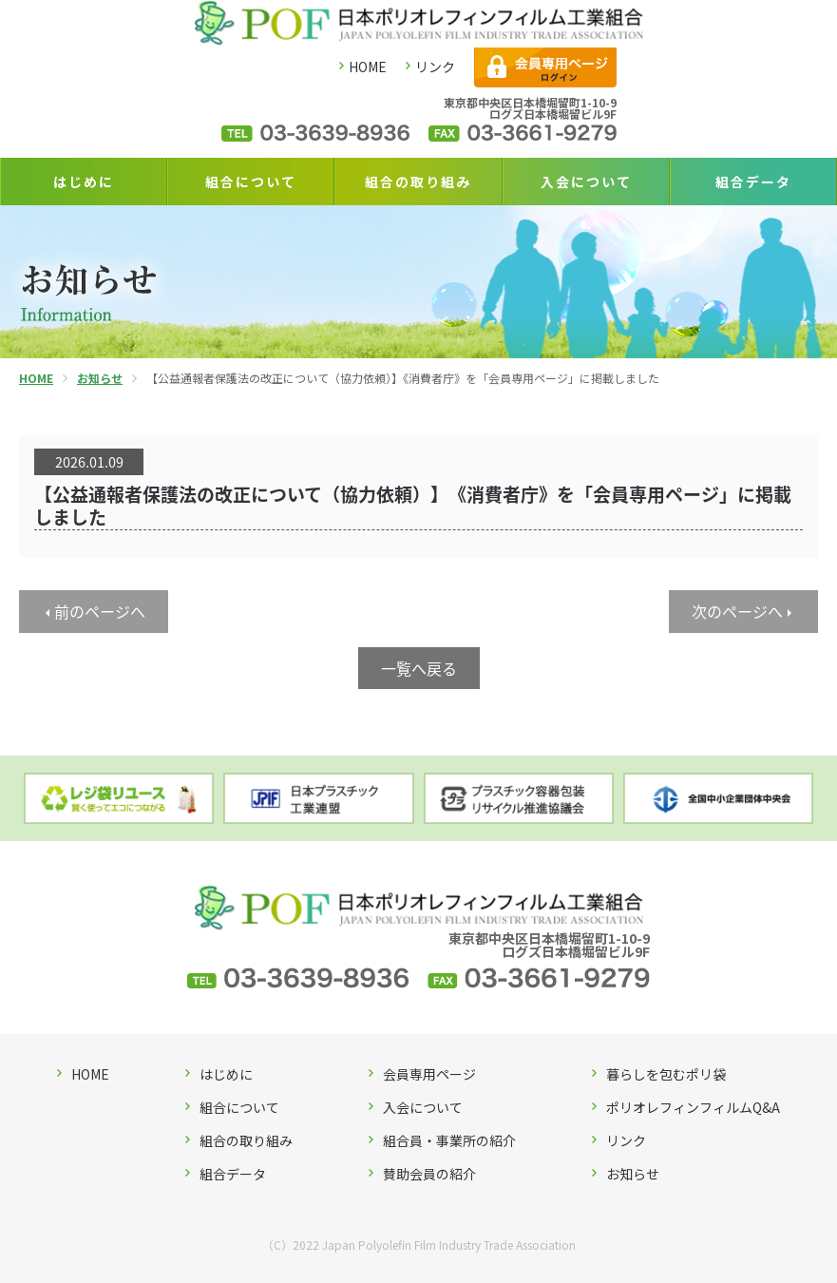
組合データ (753, 181)
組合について (250, 181)
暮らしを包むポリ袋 (666, 1073)
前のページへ (99, 611)
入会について (586, 181)
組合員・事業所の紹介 (449, 1140)
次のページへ (737, 611)
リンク (435, 66)
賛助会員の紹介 (429, 1173)
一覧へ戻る (419, 668)
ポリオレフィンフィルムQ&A (693, 1107)
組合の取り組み (418, 181)
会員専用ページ (429, 1073)
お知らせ (632, 1173)
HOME (368, 66)
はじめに (83, 181)
